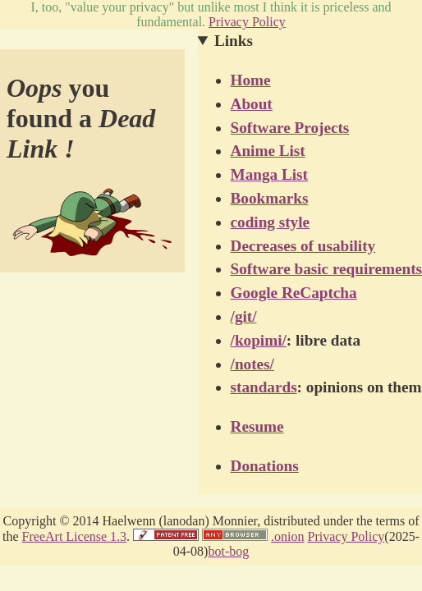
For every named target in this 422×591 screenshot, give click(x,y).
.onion (287, 536)
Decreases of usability (303, 245)
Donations (265, 465)
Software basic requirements (326, 268)
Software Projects (290, 127)
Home (251, 80)
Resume (257, 426)
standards (264, 387)
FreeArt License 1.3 (74, 536)
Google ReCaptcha (294, 292)
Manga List (269, 174)
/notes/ (252, 364)
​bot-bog (228, 551)
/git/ (244, 316)
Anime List (268, 150)
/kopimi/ (259, 340)
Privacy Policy (247, 22)
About (252, 103)
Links (233, 40)
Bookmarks (270, 198)
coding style (270, 222)
